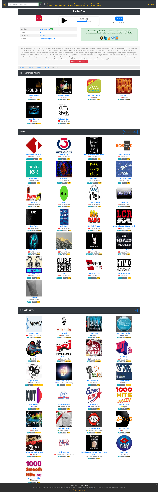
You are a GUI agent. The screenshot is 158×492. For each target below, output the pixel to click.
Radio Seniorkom (124, 155)
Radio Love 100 (64, 452)
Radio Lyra (94, 333)
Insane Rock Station (124, 250)
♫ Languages (78, 4)
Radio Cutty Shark (64, 119)
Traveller (34, 297)
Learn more (81, 490)
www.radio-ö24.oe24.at (47, 39)
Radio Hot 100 (124, 95)
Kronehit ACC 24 (33, 119)
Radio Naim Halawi (64, 428)
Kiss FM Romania (94, 428)
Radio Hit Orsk (34, 404)
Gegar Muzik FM (124, 381)
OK (74, 490)
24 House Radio (124, 428)
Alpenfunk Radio (94, 202)
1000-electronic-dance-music (94, 155)
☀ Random (86, 4)
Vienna (47, 29)
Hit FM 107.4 (124, 357)
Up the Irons (94, 250)
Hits (41, 32)
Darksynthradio (94, 178)
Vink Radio (63, 333)
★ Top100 (49, 4)
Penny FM (34, 202)
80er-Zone (124, 202)
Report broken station (79, 61)
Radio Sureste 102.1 (33, 357)
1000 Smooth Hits (34, 478)
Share (119, 19)
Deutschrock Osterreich (64, 250)
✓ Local (56, 4)
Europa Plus (94, 404)
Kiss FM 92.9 (124, 452)
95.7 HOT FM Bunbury (124, 333)
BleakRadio (34, 226)
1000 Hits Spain (124, 404)
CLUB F (63, 274)
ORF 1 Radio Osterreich (33, 155)
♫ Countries (62, 4)
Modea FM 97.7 (34, 333)
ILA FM (33, 428)
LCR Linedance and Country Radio (124, 226)
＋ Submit (93, 4)
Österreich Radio (94, 274)
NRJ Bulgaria (64, 357)
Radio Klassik (64, 226)
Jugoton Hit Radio (64, 95)
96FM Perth (34, 381)
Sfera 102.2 (94, 357)
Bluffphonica (64, 178)
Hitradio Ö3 (64, 155)
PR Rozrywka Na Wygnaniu (34, 452)
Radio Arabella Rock (124, 178)
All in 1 (64, 202)
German (42, 35)
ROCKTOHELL (34, 250)
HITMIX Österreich (124, 274)
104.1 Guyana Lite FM (94, 381)
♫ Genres (70, 4)
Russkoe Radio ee (64, 404)
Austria (42, 29)
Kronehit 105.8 (34, 178)
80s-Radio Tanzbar (94, 226)
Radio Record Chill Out (63, 381)
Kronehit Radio (34, 95)
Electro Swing (34, 274)
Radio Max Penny (94, 95)
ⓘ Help (99, 4)
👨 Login (151, 4)
